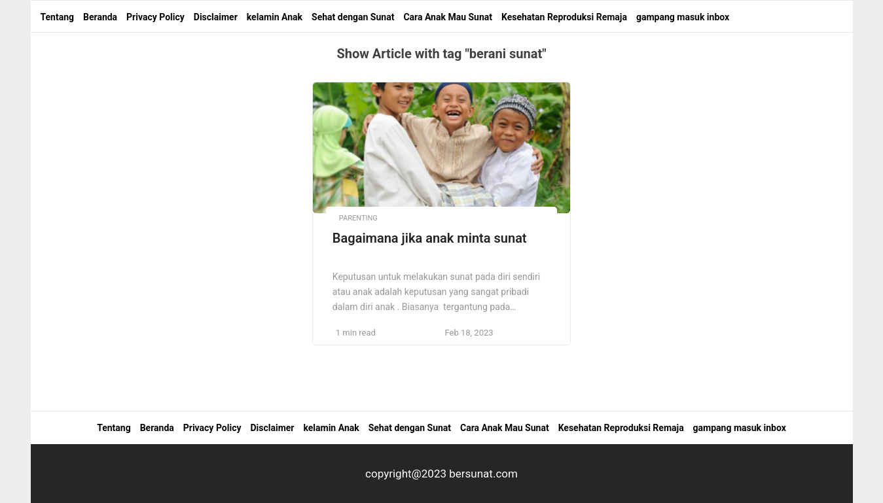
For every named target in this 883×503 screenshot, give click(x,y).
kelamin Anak (274, 17)
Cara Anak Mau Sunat (447, 17)
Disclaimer (216, 17)
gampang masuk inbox (682, 17)
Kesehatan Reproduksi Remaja (564, 17)
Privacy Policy (155, 17)
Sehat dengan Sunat (353, 17)
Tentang (58, 17)
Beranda (100, 17)
